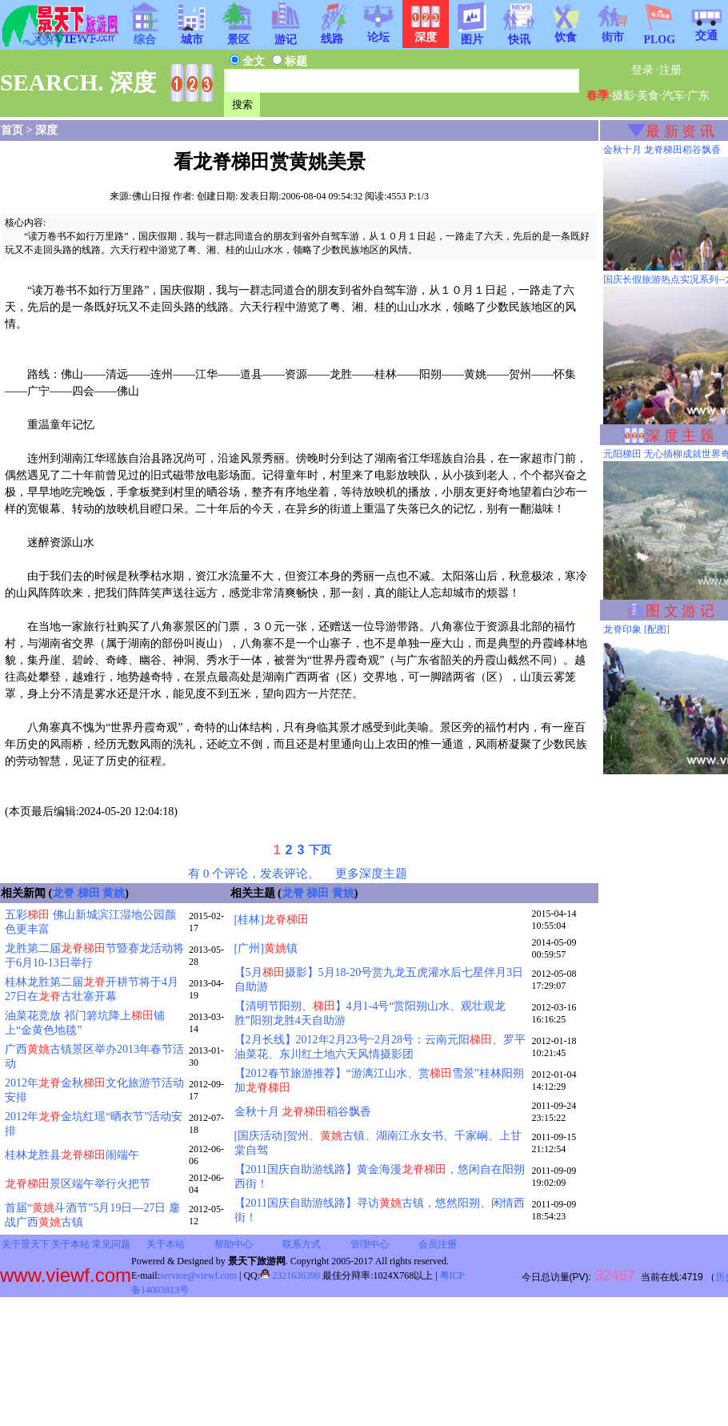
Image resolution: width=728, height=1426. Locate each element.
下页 (320, 850)
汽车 (673, 96)
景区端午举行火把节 (77, 1184)
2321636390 (290, 1275)
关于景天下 (26, 1244)
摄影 (623, 96)
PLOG (659, 35)
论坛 (378, 32)
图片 (472, 34)
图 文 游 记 (680, 611)
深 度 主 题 (680, 436)
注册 (670, 70)
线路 (332, 33)
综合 (145, 34)
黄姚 (113, 893)
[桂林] (271, 920)
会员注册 (437, 1244)
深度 (46, 130)
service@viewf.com (198, 1275)
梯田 (89, 893)
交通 (706, 30)
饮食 (566, 32)
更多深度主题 (371, 873)
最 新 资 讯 (680, 131)
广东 (698, 96)
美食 (648, 96)
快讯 (519, 34)
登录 (642, 70)
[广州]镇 (266, 948)
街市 (613, 32)
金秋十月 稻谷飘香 (303, 1112)
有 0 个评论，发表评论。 (254, 873)
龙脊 (63, 893)
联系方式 (301, 1244)
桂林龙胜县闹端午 (72, 1155)
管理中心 (369, 1244)
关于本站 (70, 1244)
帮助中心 (233, 1244)
